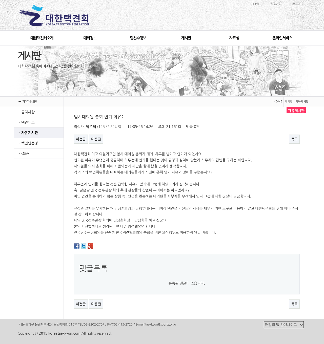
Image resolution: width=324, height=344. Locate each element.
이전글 (81, 139)
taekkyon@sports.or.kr (160, 324)
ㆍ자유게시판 (28, 133)
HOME (256, 4)
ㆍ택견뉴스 (26, 122)
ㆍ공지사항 (26, 112)
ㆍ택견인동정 (28, 143)
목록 (294, 139)
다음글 (96, 139)
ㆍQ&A (23, 153)
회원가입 (276, 4)
